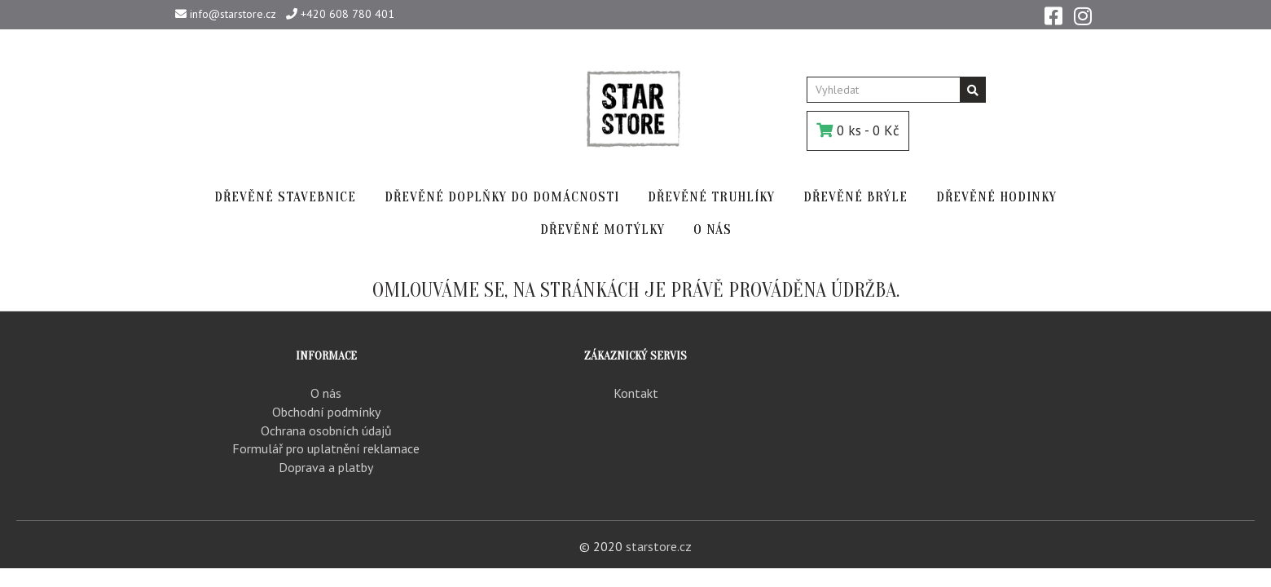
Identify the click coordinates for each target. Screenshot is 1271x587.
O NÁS (712, 229)
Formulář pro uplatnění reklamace (326, 448)
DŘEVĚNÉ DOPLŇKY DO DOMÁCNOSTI (502, 197)
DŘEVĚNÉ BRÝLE (855, 197)
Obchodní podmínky (326, 412)
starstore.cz (659, 546)
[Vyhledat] (884, 90)
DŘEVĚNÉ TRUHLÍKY (711, 197)
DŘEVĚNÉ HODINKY (996, 197)
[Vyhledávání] (973, 90)
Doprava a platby (326, 467)
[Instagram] (1083, 14)
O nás (325, 393)
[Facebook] (1053, 14)
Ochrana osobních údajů (326, 430)
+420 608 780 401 (340, 14)
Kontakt (636, 393)
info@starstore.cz (225, 14)
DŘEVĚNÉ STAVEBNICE (285, 197)
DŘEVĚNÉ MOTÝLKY (602, 229)
